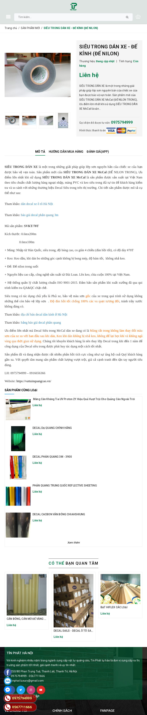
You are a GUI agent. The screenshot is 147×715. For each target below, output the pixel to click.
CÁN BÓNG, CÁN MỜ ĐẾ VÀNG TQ (27, 618)
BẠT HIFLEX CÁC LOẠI (113, 607)
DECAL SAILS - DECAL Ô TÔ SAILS (74, 630)
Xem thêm (73, 542)
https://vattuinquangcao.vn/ (33, 381)
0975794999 (122, 122)
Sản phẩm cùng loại (21, 390)
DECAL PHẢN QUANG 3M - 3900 (52, 456)
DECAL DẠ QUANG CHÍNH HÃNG (52, 427)
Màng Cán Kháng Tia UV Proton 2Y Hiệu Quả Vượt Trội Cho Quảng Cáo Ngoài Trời (84, 399)
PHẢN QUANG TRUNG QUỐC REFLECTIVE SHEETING (65, 485)
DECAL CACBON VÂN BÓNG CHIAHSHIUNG (59, 514)
